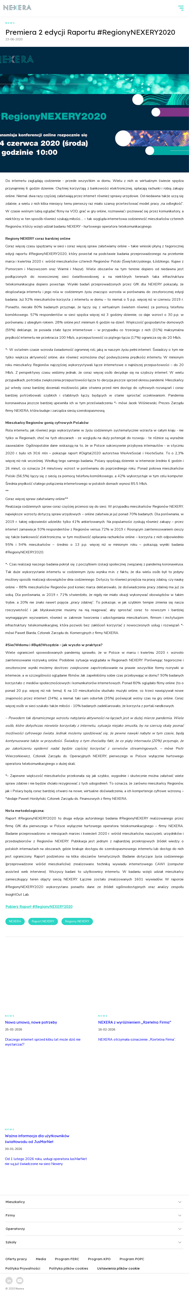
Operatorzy (94, 1229)
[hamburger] (181, 8)
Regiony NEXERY (77, 921)
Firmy (94, 1215)
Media (41, 1259)
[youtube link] (19, 1280)
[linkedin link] (9, 1280)
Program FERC (67, 1259)
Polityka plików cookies (68, 1268)
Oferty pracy (16, 1259)
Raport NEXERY (43, 921)
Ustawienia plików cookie (118, 1268)
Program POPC (132, 1259)
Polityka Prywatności (22, 1268)
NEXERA (15, 921)
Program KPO (99, 1259)
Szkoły (94, 1242)
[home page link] (17, 8)
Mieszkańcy (94, 1202)
